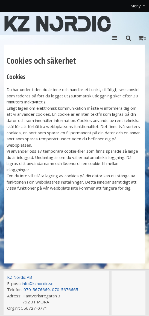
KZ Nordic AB (19, 277)
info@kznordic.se (38, 283)
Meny (135, 5)
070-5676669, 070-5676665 (51, 289)
